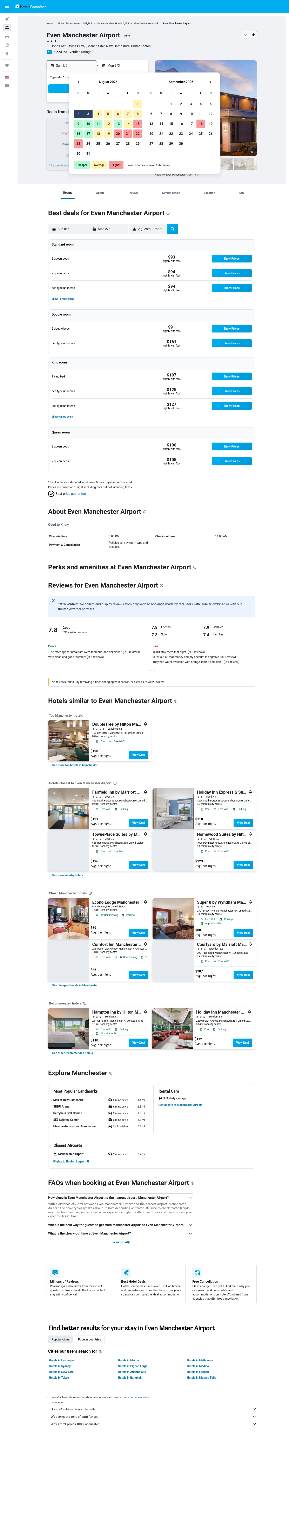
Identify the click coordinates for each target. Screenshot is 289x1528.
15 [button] (138, 124)
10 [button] (88, 124)
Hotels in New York (61, 1372)
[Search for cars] (7, 36)
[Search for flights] (7, 19)
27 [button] (118, 144)
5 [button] (108, 114)
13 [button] (118, 124)
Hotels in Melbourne (200, 1360)
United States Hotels (69, 23)
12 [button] (108, 124)
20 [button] (118, 134)
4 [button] (98, 114)
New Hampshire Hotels (109, 23)
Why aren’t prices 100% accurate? (154, 1423)
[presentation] (197, 174)
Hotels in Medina (198, 1366)
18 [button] (98, 134)
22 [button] (138, 134)
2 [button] (78, 114)
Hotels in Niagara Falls (201, 1377)
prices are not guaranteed (136, 1397)
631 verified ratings (77, 52)
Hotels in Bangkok (130, 1377)
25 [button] (98, 144)
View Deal (138, 754)
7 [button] (128, 114)
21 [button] (128, 134)
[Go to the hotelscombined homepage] (31, 6)
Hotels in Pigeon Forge (132, 1366)
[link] (75, 765)
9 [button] (78, 124)
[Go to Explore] (7, 54)
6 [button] (118, 114)
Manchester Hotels (144, 23)
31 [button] (88, 154)
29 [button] (138, 144)
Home (50, 23)
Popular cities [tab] (60, 1339)
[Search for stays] (7, 28)
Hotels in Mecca (128, 1360)
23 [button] (78, 144)
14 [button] (128, 124)
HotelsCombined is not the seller (154, 1409)
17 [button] (88, 134)
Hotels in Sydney (60, 1366)
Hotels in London (198, 1372)
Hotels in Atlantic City (132, 1372)
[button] (7, 6)
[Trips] (7, 65)
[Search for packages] (7, 45)
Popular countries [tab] (89, 1339)
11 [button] (98, 124)
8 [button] (138, 114)
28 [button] (128, 144)
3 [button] (88, 114)
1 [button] (138, 104)
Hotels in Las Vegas (62, 1360)
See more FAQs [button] (120, 1242)
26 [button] (108, 144)
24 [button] (88, 144)
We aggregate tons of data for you (154, 1416)
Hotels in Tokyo (59, 1377)
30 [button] (78, 154)
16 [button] (78, 134)
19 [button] (108, 134)
